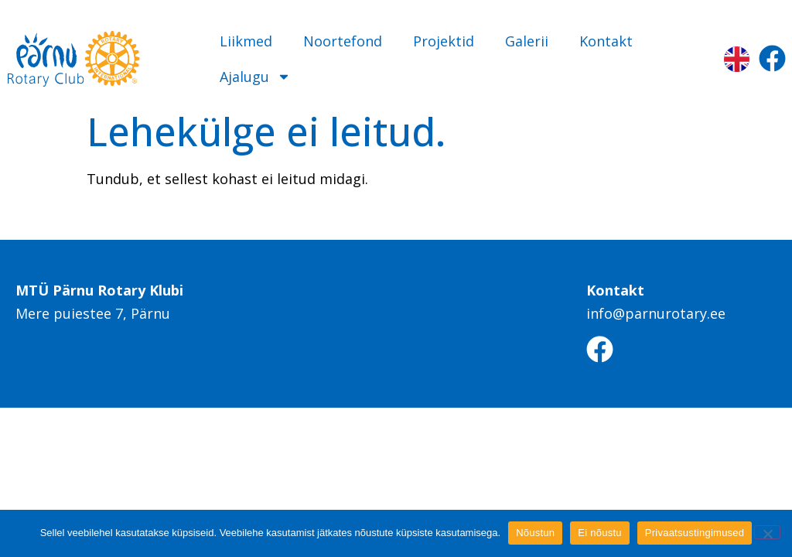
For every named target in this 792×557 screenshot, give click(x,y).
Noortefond (342, 41)
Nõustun (535, 532)
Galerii (526, 41)
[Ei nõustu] (767, 532)
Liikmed (246, 41)
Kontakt (606, 41)
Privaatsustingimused (695, 532)
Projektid (443, 41)
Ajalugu (255, 76)
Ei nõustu (599, 532)
